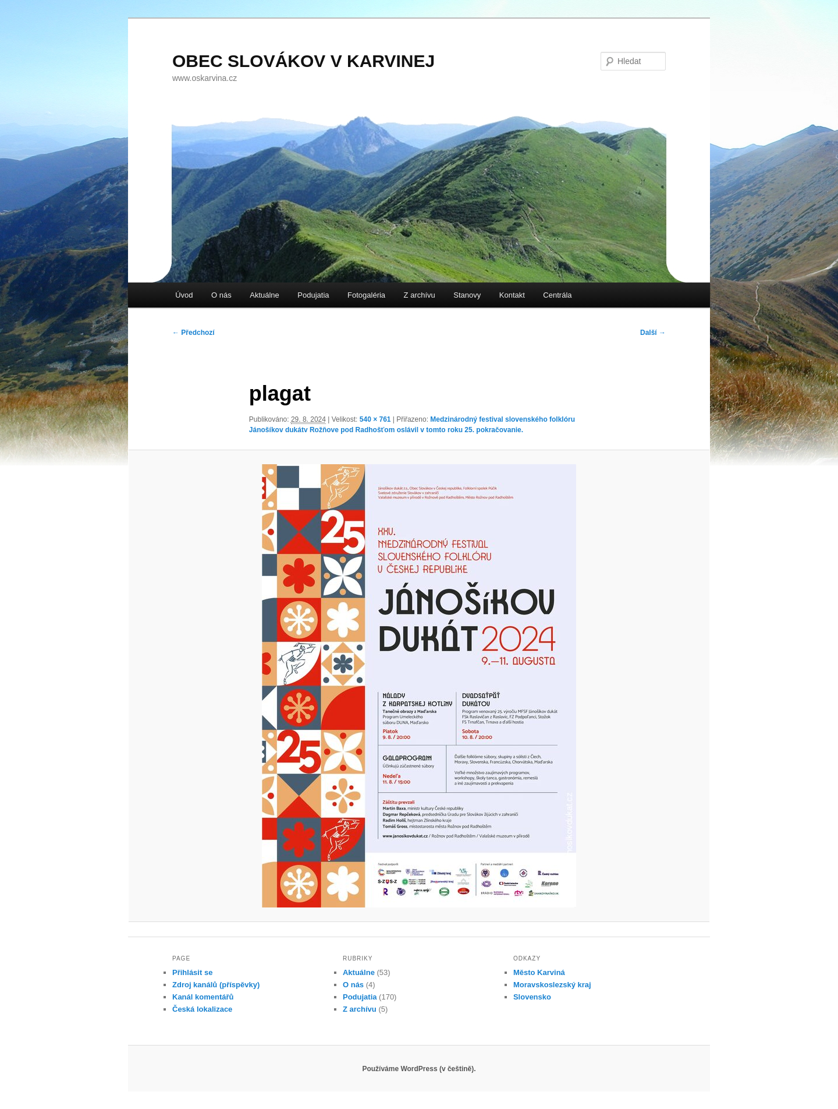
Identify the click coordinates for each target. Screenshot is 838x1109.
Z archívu (419, 295)
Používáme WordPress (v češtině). (418, 1069)
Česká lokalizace (202, 1009)
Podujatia (313, 295)
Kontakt (512, 295)
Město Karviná (539, 972)
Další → (653, 333)
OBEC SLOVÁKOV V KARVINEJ (303, 60)
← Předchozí (193, 333)
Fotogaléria (366, 295)
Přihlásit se (192, 972)
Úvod (184, 295)
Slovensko (532, 997)
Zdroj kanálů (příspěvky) (216, 984)
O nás (221, 295)
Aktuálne (264, 295)
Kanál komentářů (202, 997)
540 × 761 (375, 419)
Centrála (557, 295)
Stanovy (467, 295)
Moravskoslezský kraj (552, 984)
